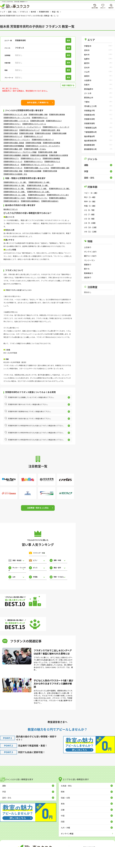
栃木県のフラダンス (10, 209)
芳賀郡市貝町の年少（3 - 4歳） (39, 182)
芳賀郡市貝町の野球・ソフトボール (16, 121)
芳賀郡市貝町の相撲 (59, 133)
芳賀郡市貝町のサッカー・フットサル (16, 117)
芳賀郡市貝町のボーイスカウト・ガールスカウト (42, 146)
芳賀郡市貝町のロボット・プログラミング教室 (19, 152)
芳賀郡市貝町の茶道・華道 (12, 171)
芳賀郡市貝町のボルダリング (29, 130)
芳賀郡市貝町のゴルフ (54, 121)
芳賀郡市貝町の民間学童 (39, 155)
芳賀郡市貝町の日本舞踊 (32, 171)
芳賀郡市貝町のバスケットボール (34, 124)
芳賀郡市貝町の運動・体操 (38, 114)
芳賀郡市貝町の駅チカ (11, 201)
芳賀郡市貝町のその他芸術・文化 (15, 174)
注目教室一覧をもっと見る (38, 507)
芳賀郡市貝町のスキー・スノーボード (56, 127)
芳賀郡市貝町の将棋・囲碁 (47, 152)
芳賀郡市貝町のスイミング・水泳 (15, 114)
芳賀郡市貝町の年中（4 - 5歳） (14, 185)
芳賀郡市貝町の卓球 (37, 121)
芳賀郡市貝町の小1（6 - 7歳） (14, 188)
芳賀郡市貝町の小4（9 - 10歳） (14, 192)
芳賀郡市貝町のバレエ (52, 161)
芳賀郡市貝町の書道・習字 (12, 149)
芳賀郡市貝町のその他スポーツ (43, 139)
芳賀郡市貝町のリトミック (12, 161)
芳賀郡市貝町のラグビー (12, 124)
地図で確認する (68, 85)
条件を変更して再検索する (38, 102)
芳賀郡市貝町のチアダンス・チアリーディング (37, 165)
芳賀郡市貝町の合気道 (43, 133)
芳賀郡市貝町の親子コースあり (14, 198)
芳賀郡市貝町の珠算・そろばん (35, 149)
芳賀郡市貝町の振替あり (57, 198)
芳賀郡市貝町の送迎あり (50, 201)
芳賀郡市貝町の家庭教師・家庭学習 (16, 155)
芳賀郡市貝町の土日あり (36, 195)
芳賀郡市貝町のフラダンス (12, 168)
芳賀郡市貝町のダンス (11, 165)
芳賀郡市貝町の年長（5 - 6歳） (38, 185)
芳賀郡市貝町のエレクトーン (31, 158)
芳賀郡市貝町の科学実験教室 (13, 146)
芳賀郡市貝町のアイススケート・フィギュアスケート (22, 127)
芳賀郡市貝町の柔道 (10, 133)
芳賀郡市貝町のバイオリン (33, 161)
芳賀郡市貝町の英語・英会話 (13, 143)
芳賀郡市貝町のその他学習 (58, 155)
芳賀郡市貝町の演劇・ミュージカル (36, 168)
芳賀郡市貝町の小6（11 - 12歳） (14, 195)
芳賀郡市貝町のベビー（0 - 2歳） (15, 182)
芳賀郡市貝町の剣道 (26, 133)
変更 (68, 40)
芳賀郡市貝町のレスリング (33, 136)
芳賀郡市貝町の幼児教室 (51, 143)
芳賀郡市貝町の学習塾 (33, 143)
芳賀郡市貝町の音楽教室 (51, 158)
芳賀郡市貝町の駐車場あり (30, 201)
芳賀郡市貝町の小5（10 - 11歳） (38, 192)
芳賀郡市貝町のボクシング (12, 136)
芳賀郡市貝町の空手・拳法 (50, 130)
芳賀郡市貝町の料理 (50, 171)
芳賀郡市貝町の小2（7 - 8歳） (36, 188)
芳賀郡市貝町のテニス (40, 117)
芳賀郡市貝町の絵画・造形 (60, 168)
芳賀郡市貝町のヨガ (10, 130)
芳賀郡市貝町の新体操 (57, 114)
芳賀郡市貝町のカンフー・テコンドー (16, 139)
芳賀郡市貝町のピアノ (11, 158)
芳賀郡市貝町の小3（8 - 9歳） (59, 188)
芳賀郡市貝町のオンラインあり (58, 195)
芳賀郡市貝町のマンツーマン (37, 198)
